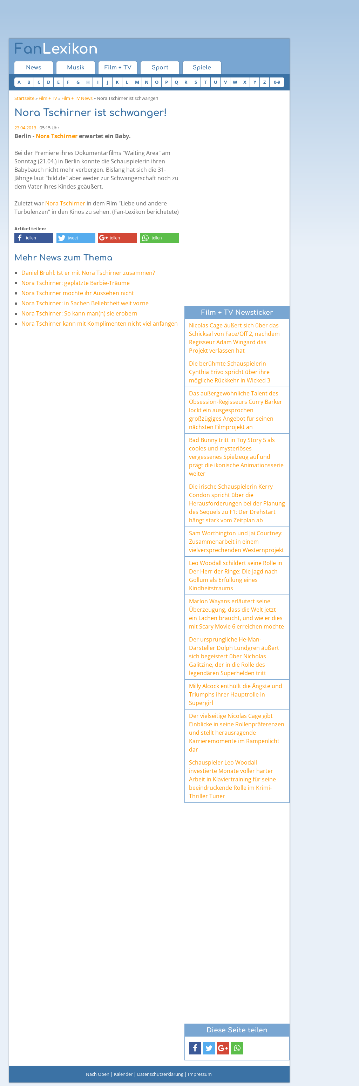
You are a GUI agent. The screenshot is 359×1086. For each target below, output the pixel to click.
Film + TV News (77, 98)
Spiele (202, 68)
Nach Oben (97, 1074)
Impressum (200, 1074)
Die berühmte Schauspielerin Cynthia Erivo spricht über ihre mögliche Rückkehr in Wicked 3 (229, 372)
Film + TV (117, 68)
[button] (33, 238)
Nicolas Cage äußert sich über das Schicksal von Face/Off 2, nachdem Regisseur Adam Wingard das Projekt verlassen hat (234, 337)
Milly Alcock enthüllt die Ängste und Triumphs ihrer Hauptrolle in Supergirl (235, 694)
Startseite (24, 98)
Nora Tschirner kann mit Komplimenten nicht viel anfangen (99, 323)
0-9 (277, 82)
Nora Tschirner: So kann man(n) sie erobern (79, 313)
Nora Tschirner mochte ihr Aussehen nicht (77, 293)
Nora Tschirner (56, 136)
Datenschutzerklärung (160, 1074)
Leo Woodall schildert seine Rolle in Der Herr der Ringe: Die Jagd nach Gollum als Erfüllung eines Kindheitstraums (235, 575)
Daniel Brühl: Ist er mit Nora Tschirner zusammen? (88, 273)
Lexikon (56, 49)
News (33, 68)
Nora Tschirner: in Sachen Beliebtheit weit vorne (85, 303)
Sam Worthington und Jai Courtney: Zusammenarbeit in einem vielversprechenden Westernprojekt (236, 541)
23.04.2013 (25, 127)
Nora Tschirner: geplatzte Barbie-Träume (75, 283)
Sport (160, 68)
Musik (75, 68)
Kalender (123, 1074)
